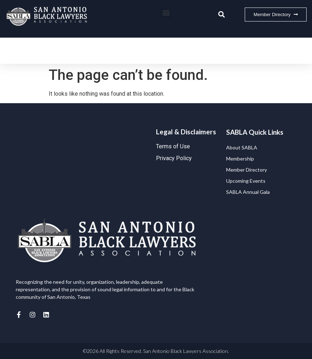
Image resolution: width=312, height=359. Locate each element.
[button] (166, 13)
